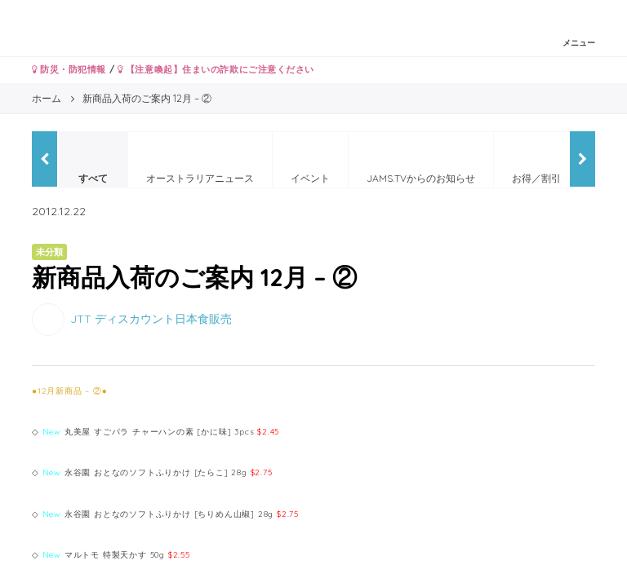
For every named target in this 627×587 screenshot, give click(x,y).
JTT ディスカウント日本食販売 (151, 318)
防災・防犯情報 (69, 69)
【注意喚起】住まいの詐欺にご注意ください (216, 69)
